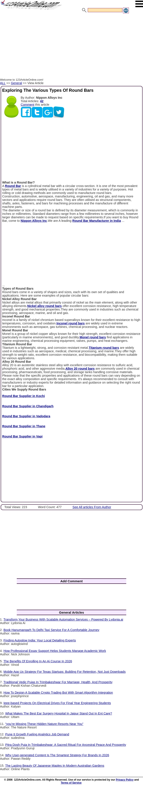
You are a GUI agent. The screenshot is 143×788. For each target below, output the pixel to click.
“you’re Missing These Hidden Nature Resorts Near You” (44, 724)
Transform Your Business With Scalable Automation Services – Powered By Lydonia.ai (63, 619)
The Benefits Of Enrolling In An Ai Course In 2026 (37, 661)
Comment (27, 104)
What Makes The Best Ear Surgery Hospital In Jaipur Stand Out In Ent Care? (58, 713)
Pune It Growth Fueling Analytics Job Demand (37, 734)
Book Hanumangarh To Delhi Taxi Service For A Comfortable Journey (51, 630)
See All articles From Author (91, 507)
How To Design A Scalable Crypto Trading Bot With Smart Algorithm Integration (58, 692)
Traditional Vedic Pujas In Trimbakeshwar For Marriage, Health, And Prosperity (58, 682)
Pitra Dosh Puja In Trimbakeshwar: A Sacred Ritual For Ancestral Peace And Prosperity (65, 744)
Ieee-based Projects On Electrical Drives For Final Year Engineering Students (57, 703)
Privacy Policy (124, 779)
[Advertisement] (71, 46)
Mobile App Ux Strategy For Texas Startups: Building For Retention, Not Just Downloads (64, 671)
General (16, 83)
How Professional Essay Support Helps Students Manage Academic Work (54, 651)
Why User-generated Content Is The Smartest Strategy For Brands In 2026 (57, 755)
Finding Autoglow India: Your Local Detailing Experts (39, 640)
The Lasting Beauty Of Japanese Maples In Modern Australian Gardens (54, 765)
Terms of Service (71, 782)
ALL (2, 83)
